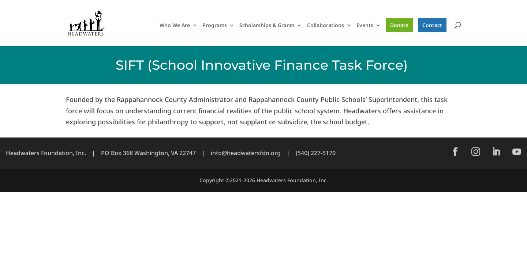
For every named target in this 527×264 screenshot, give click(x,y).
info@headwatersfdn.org (246, 153)
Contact (432, 25)
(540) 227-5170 (316, 153)
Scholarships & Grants (267, 26)
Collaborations (325, 26)
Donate (399, 25)
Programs (214, 26)
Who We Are (175, 26)
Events (364, 26)
